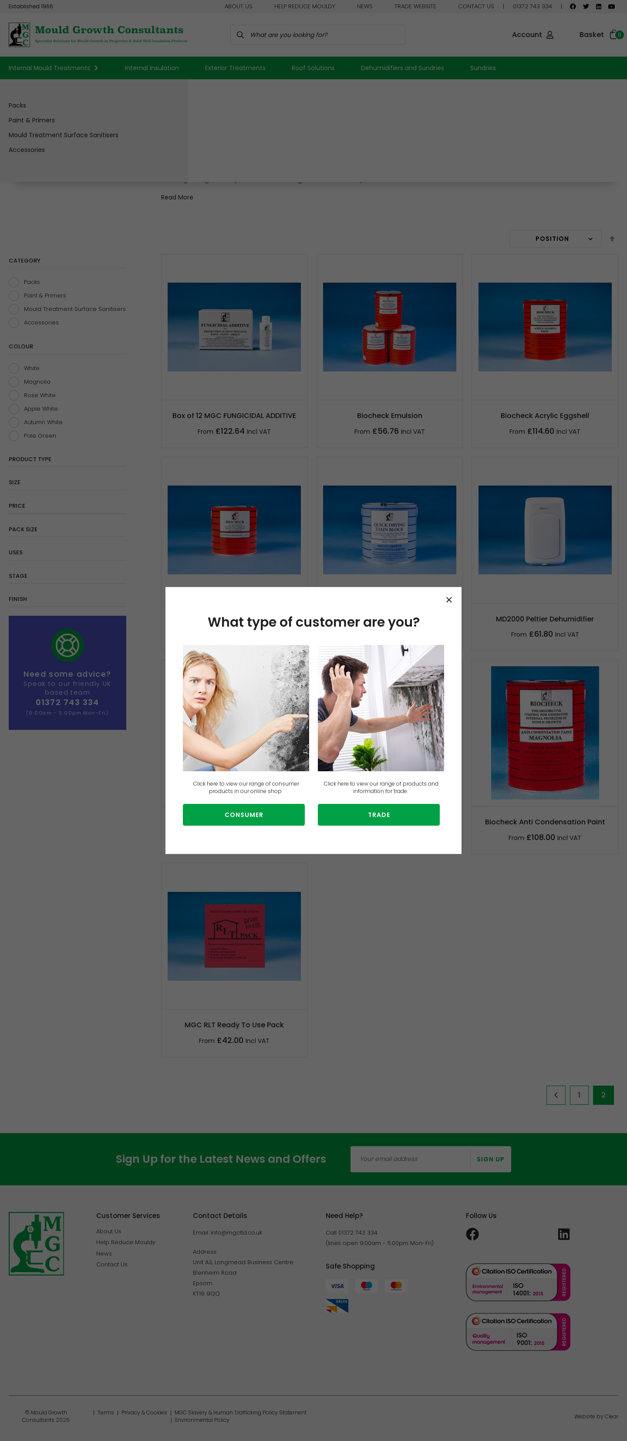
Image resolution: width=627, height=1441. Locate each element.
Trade (379, 814)
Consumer (244, 814)
